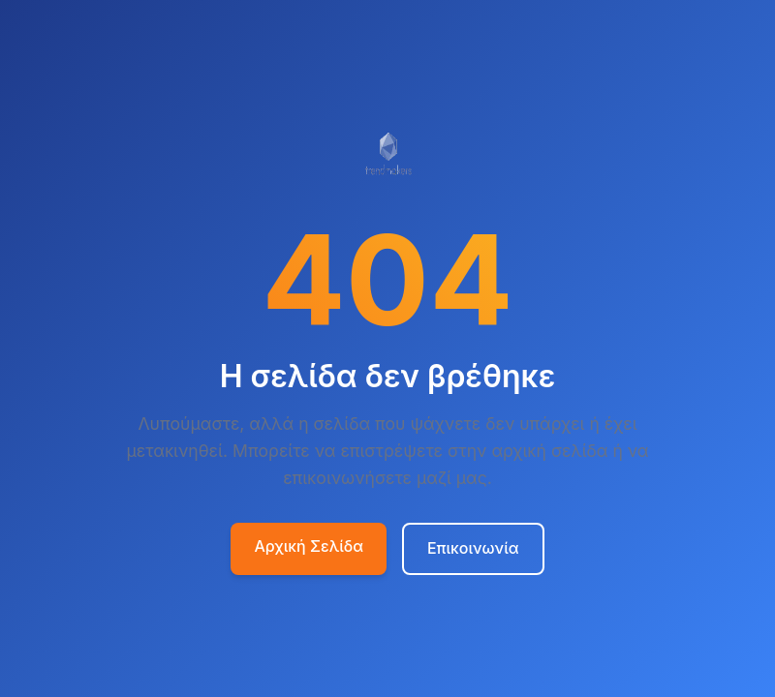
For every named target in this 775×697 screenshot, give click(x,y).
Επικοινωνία (473, 548)
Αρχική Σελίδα (308, 546)
